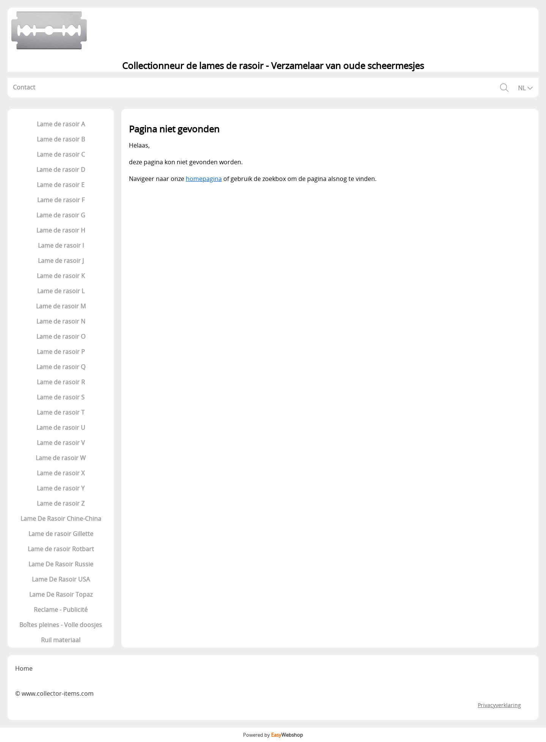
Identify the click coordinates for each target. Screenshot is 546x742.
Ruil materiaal (60, 640)
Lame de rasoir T (61, 412)
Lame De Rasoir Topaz (61, 594)
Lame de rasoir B (61, 139)
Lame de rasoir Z (61, 503)
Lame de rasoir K (61, 276)
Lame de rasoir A (61, 124)
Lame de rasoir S (61, 397)
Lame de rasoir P (61, 351)
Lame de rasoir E (61, 185)
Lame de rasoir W (61, 458)
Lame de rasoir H (60, 230)
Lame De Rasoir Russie (60, 564)
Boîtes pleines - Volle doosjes (60, 625)
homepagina (204, 178)
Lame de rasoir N (60, 321)
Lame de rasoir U (60, 427)
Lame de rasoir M (61, 306)
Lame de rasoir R (61, 382)
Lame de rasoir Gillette (60, 534)
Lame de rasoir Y (61, 488)
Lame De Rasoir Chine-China (60, 518)
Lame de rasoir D (60, 169)
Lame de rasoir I (61, 245)
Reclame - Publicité (61, 609)
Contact (24, 87)
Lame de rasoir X (61, 473)
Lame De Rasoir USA (61, 579)
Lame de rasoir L (61, 291)
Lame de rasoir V (61, 443)
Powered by (273, 734)
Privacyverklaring (499, 705)
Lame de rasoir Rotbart (61, 549)
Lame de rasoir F (61, 200)
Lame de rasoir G (60, 215)
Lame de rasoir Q (60, 367)
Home (24, 668)
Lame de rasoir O (60, 336)
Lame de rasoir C (61, 154)
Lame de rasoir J (61, 260)
